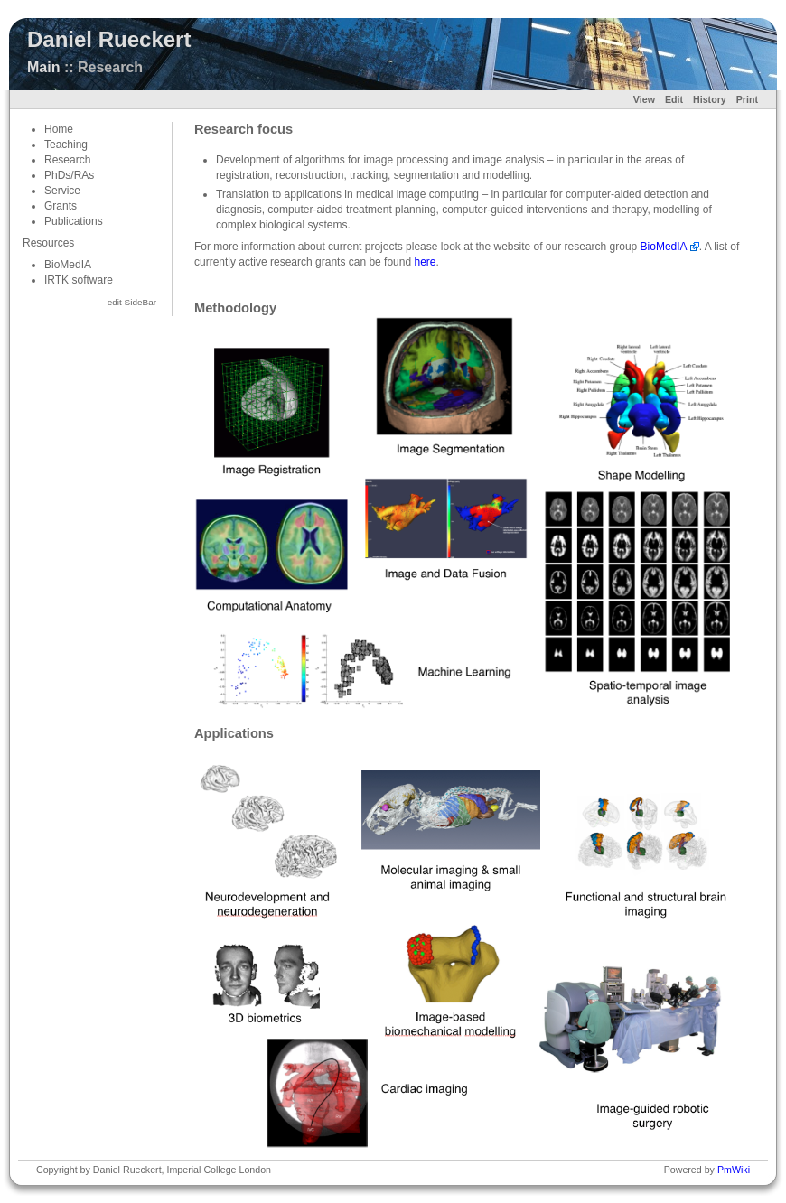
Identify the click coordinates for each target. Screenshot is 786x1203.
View (644, 99)
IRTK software (78, 280)
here (424, 262)
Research (67, 160)
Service (62, 190)
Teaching (66, 144)
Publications (73, 221)
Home (58, 129)
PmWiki (733, 1169)
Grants (60, 206)
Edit (674, 99)
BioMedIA (67, 264)
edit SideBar (132, 302)
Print (747, 99)
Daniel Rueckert (109, 39)
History (709, 99)
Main (43, 67)
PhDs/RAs (69, 175)
